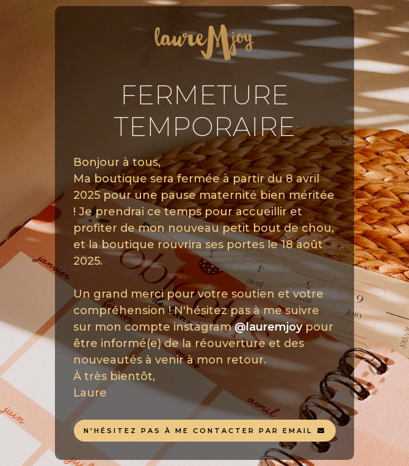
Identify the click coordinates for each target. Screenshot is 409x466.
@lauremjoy (268, 327)
